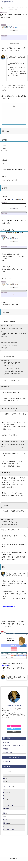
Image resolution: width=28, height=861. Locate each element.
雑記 (4, 816)
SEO (4, 802)
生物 (4, 778)
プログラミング (7, 786)
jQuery (5, 796)
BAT (4, 789)
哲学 (4, 813)
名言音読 (5, 749)
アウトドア (6, 771)
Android (5, 820)
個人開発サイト (7, 742)
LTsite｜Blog (6, 761)
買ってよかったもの (8, 829)
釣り (4, 781)
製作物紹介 (6, 808)
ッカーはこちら (12, 606)
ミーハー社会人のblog (6, 1)
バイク (5, 775)
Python (5, 799)
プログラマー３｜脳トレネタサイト (13, 745)
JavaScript (6, 793)
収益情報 (5, 823)
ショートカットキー (8, 805)
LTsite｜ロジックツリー (9, 752)
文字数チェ (4, 606)
